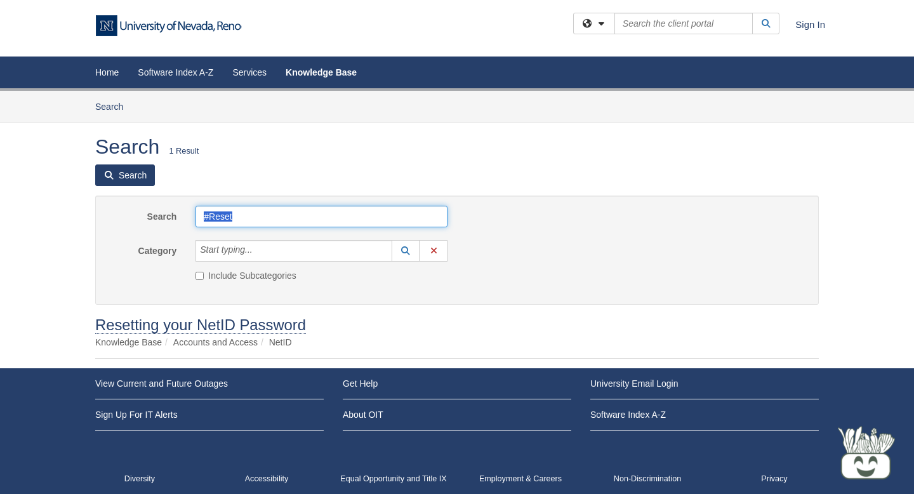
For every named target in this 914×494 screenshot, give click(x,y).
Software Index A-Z (175, 72)
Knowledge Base (321, 72)
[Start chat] (866, 452)
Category (157, 251)
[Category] (260, 251)
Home (107, 72)
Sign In (810, 24)
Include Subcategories (245, 275)
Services (249, 72)
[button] (406, 251)
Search (114, 106)
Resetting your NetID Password (200, 324)
